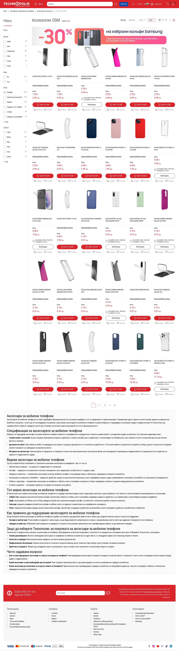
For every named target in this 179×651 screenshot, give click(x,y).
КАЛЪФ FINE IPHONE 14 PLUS (42, 76)
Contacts (55, 613)
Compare (38, 110)
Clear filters (7, 26)
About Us (13, 613)
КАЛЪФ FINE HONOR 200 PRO (139, 290)
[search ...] (80, 4)
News (11, 619)
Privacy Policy (112, 647)
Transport (96, 619)
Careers (12, 616)
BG (146, 4)
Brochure (124, 4)
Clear (5, 122)
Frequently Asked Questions (144, 613)
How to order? (140, 616)
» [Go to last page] (114, 405)
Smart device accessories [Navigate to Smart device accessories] (44, 11)
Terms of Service (124, 647)
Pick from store (98, 629)
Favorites (48, 110)
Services (96, 632)
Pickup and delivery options (40, 85)
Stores (54, 616)
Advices (96, 613)
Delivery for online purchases (103, 621)
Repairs (54, 619)
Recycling (138, 621)
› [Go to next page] (110, 405)
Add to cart (43, 104)
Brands (95, 616)
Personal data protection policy (20, 627)
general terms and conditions (153, 592)
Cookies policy (15, 624)
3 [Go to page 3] (104, 405)
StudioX (118, 645)
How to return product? (143, 619)
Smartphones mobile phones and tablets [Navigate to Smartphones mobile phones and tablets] (22, 11)
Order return (97, 635)
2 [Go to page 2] (99, 405)
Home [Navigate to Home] (5, 11)
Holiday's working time (59, 621)
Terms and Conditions (17, 621)
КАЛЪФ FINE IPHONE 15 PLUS (66, 219)
